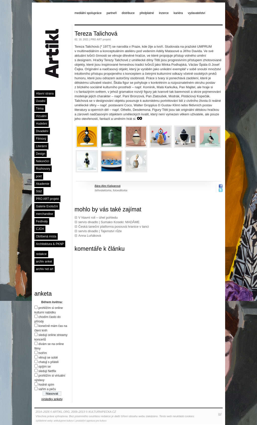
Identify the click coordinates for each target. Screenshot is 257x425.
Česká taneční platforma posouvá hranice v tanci (113, 226)
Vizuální (41, 116)
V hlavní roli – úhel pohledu (98, 217)
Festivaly (42, 221)
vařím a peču (47, 389)
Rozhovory (43, 169)
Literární (41, 146)
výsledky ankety (52, 399)
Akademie (42, 184)
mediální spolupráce (88, 13)
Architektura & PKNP (50, 244)
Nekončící (42, 161)
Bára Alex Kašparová (107, 185)
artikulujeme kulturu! (64, 420)
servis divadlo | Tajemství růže (100, 231)
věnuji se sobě (48, 357)
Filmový (41, 138)
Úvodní (40, 101)
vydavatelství (196, 13)
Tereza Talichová (96, 33)
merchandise (44, 214)
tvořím (42, 353)
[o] (219, 413)
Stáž (39, 191)
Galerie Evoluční (47, 206)
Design (40, 153)
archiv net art (44, 269)
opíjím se (44, 366)
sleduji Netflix (47, 371)
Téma (40, 108)
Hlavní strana (45, 93)
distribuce (128, 13)
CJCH (40, 229)
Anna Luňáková (89, 235)
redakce (41, 254)
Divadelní (42, 131)
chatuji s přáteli (48, 362)
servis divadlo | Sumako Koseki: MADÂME (109, 222)
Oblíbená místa (46, 236)
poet (39, 176)
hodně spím (46, 384)
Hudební (41, 123)
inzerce (164, 13)
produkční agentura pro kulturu (91, 420)
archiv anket (44, 261)
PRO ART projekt (47, 199)
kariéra (178, 13)
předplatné (147, 13)
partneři (111, 13)
